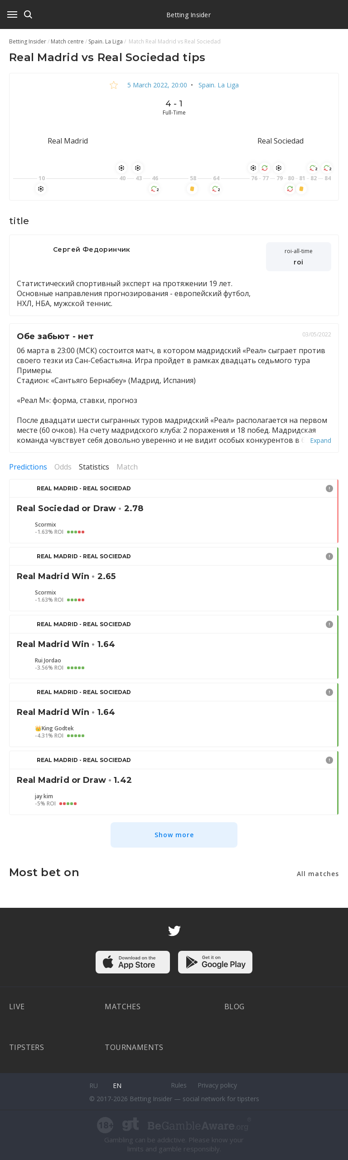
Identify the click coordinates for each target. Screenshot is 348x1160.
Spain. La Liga (218, 85)
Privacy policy (217, 1085)
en (117, 1085)
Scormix (45, 524)
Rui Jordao (48, 660)
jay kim (44, 796)
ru (93, 1085)
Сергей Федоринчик (91, 250)
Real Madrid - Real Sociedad (84, 488)
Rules (179, 1085)
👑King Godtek (54, 728)
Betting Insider (188, 14)
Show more (174, 834)
